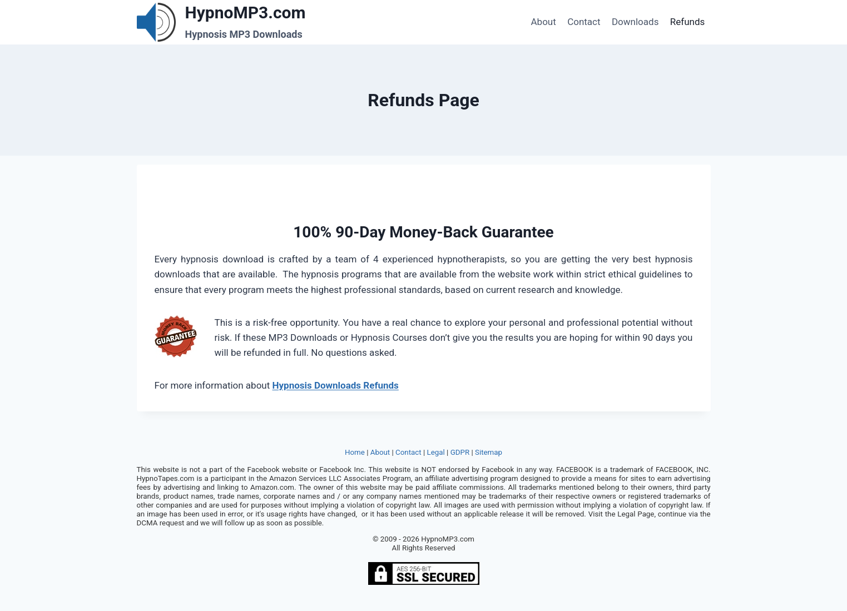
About (543, 21)
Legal (436, 452)
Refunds (687, 21)
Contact (583, 21)
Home (355, 452)
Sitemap (488, 452)
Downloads (635, 21)
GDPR (459, 452)
